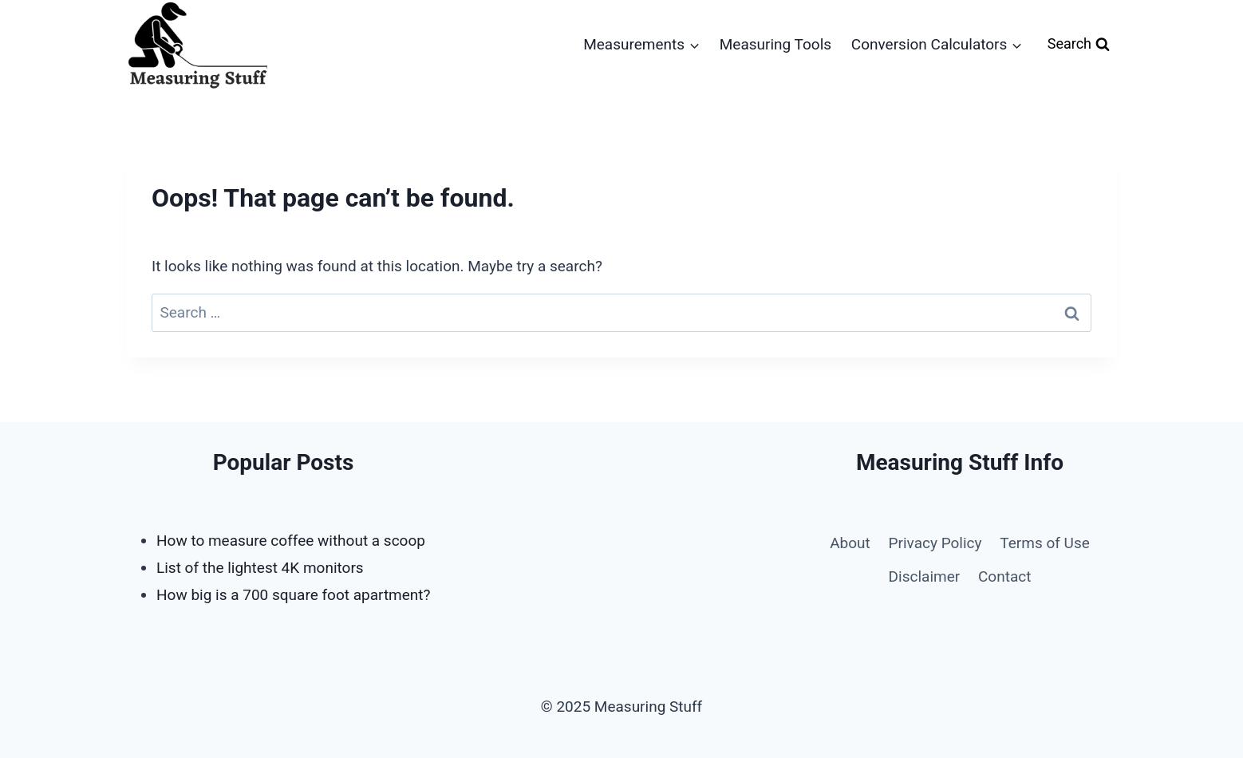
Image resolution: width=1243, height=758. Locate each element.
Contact (1004, 576)
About (850, 543)
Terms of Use (1044, 543)
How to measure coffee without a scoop (290, 540)
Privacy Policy (935, 543)
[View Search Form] (1078, 44)
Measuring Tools (775, 44)
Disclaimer (925, 576)
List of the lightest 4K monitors (260, 568)
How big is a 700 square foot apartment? (293, 595)
